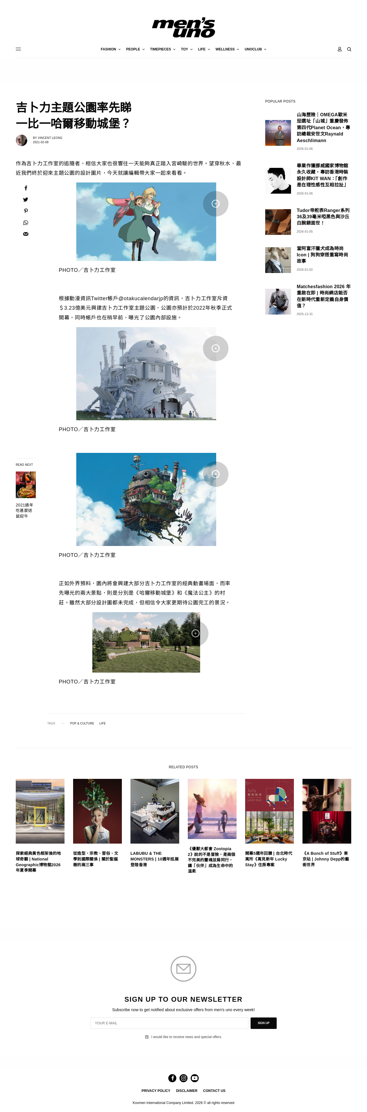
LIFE (102, 723)
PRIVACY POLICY (156, 1091)
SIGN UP (264, 1023)
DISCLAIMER (187, 1091)
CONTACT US (214, 1091)
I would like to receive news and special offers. (186, 1037)
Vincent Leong (50, 138)
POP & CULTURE (82, 723)
